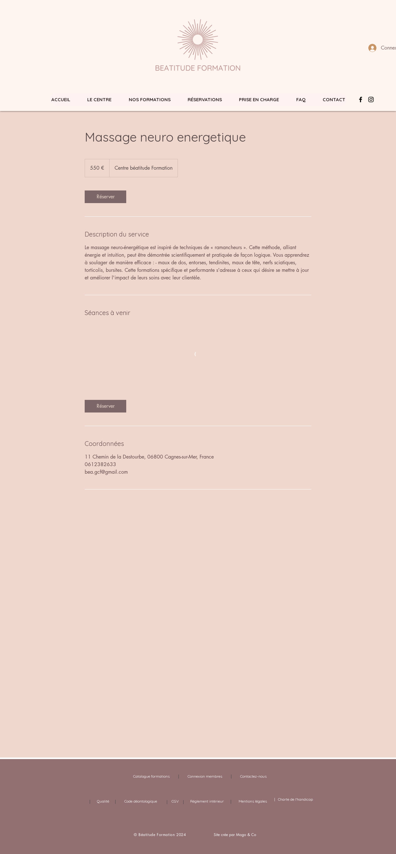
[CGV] (175, 801)
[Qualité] (103, 801)
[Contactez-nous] (253, 776)
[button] (149, 99)
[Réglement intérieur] (207, 801)
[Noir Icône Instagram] (371, 99)
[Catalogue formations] (151, 776)
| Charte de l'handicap (293, 799)
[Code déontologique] (140, 801)
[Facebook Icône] (360, 99)
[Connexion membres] (205, 776)
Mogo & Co (246, 834)
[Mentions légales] (253, 801)
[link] (105, 196)
